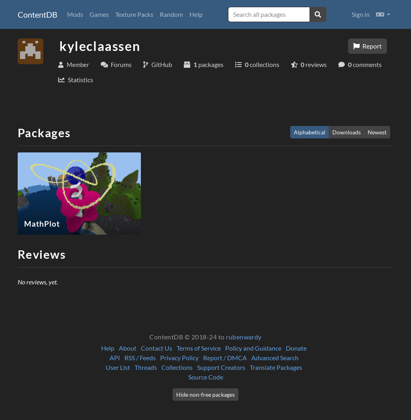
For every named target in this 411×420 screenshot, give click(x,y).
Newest (377, 132)
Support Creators (221, 367)
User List (118, 367)
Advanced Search (275, 357)
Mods (75, 14)
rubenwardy (244, 337)
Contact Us (156, 348)
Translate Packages (276, 367)
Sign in (361, 14)
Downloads (346, 132)
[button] (383, 14)
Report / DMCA (225, 357)
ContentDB (37, 14)
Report (367, 46)
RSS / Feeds (140, 357)
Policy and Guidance (253, 348)
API (115, 357)
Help (196, 14)
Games (99, 14)
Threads (145, 367)
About (127, 348)
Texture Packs (134, 14)
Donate (296, 348)
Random (171, 14)
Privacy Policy (179, 357)
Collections (177, 367)
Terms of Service (199, 348)
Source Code (205, 377)
